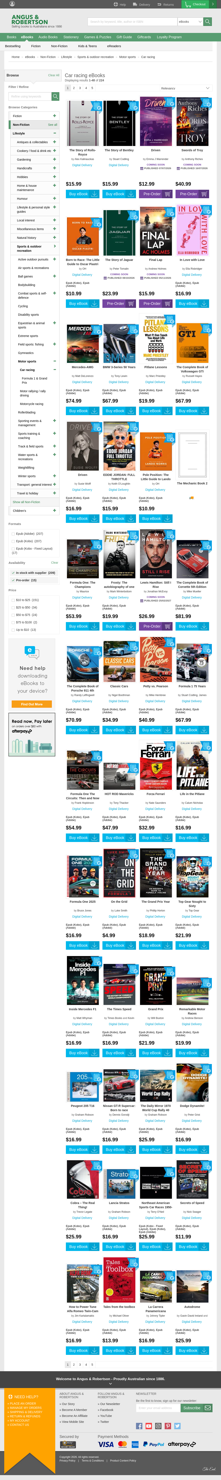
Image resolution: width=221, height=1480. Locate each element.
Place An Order (23, 1403)
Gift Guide (124, 37)
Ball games (25, 276)
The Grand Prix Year (156, 901)
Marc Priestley (157, 376)
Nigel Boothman (121, 695)
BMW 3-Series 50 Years (119, 367)
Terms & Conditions (93, 1460)
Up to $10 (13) (24, 629)
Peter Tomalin (121, 268)
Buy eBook (84, 194)
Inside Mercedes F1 (82, 1009)
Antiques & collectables (32, 142)
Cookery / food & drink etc (34, 151)
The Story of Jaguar (119, 260)
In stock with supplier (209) (33, 572)
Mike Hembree (157, 695)
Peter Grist (194, 1114)
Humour (22, 198)
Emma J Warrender (157, 159)
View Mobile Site (73, 1421)
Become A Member (74, 1410)
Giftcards (144, 37)
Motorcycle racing (31, 404)
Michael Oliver (121, 1315)
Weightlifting (26, 467)
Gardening (24, 159)
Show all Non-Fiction (26, 502)
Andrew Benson (194, 1018)
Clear (54, 562)
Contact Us (19, 1424)
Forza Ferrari (156, 794)
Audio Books (48, 37)
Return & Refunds (25, 1416)
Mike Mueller (194, 591)
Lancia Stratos (119, 1203)
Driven (155, 150)
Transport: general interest (34, 484)
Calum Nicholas (194, 802)
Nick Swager (194, 1211)
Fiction (36, 46)
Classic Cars (119, 686)
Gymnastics (26, 353)
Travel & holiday (27, 493)
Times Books (115, 1018)
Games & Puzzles (97, 37)
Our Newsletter (110, 1404)
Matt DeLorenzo (84, 376)
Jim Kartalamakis (84, 1315)
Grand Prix (155, 1009)
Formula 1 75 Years (192, 686)
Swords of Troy (192, 150)
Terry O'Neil (157, 1211)
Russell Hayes (194, 376)
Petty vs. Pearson (155, 686)
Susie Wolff (84, 483)
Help (119, 4)
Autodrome (192, 1307)
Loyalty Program (169, 37)
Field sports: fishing (31, 344)
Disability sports (28, 314)
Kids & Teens (87, 46)
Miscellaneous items (30, 229)
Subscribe (197, 1408)
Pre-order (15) (24, 580)
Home (16, 57)
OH (84, 268)
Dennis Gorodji (120, 1114)
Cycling (23, 306)
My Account (20, 1420)
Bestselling (13, 46)
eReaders (114, 46)
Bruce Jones (84, 910)
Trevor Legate (84, 1211)
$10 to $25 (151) (25, 600)
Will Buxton (157, 1018)
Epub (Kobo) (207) (26, 541)
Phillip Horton (157, 910)
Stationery (71, 37)
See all (52, 124)
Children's (19, 510)
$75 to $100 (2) (24, 622)
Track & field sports (30, 446)
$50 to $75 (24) (24, 615)
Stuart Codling (121, 159)
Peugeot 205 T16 (83, 1106)
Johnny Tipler (157, 1315)
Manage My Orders (26, 1407)
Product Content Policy (123, 1460)
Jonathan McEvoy (157, 591)
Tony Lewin (121, 376)
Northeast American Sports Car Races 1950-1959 (155, 1207)
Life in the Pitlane (192, 794)
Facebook (106, 1410)
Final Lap (155, 260)
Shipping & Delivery (26, 1412)
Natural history (26, 237)
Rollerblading (26, 412)
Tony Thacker (121, 802)
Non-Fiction (59, 46)
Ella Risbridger (194, 268)
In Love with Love (192, 260)
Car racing (148, 57)
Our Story (68, 1404)
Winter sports (26, 476)
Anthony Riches (194, 159)
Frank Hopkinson (84, 802)
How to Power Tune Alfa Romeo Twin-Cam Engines (82, 1311)
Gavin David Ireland (191, 1315)
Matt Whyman (84, 1018)
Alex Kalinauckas (84, 159)
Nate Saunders (157, 802)
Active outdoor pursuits (33, 259)
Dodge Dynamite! (192, 1106)
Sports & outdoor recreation (95, 57)
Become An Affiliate (75, 1416)
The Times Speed (119, 1009)
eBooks (27, 37)
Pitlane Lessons (155, 367)
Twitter (104, 1421)
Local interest (26, 220)
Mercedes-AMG (83, 367)
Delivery (141, 4)
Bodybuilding (26, 285)
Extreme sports (28, 336)
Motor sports (127, 57)
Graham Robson (84, 1114)
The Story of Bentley (119, 150)
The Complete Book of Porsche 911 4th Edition (83, 690)
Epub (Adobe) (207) (27, 533)
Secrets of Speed (192, 1203)
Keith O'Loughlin (121, 483)
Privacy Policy (67, 1460)
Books (11, 37)
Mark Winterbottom (121, 591)
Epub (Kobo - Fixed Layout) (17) (32, 551)
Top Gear (194, 910)
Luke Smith (121, 910)
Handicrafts (24, 168)
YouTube (106, 1416)
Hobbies (22, 177)
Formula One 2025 (82, 901)
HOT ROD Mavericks (119, 794)
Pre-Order (158, 194)
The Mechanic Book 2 (192, 483)
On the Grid (119, 901)
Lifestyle (66, 57)
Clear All (53, 75)
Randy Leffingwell (84, 695)
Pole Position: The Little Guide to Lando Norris (156, 479)
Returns (165, 4)
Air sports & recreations (33, 268)
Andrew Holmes (157, 268)
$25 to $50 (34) (24, 607)
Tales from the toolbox (119, 1307)
